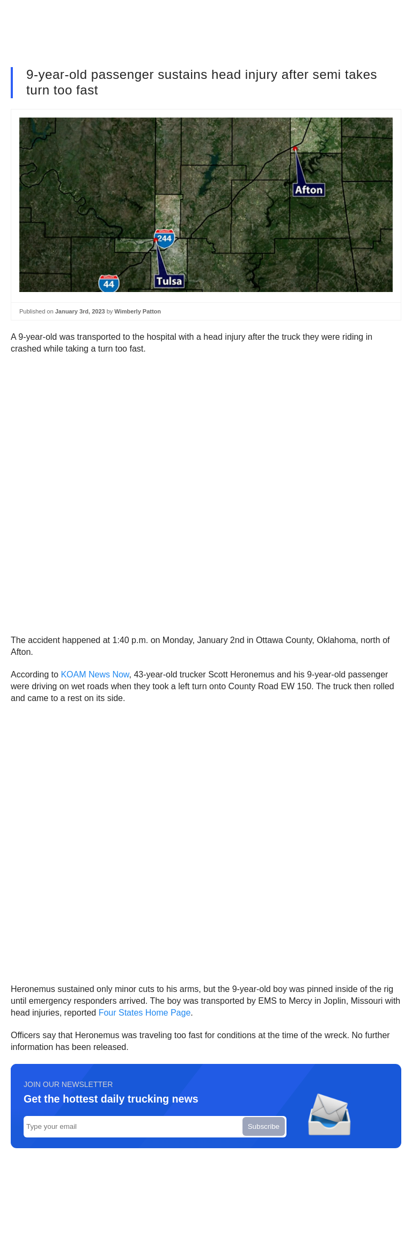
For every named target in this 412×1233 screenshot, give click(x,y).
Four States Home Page (145, 1012)
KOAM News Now (95, 674)
